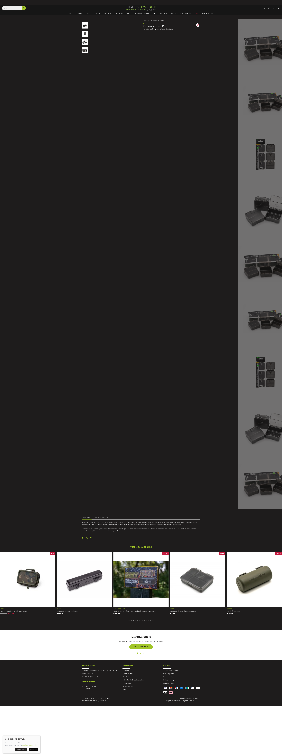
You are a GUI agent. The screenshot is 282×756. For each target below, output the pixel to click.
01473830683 (89, 674)
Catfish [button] (97, 13)
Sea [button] (128, 13)
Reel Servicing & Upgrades (181, 13)
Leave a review (127, 686)
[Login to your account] (264, 8)
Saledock (103, 701)
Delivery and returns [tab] (101, 517)
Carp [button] (80, 13)
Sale (196, 13)
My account (126, 683)
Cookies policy (168, 674)
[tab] (129, 620)
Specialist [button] (107, 13)
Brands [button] (71, 13)
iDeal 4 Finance (207, 13)
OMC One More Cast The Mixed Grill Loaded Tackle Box (191, 611)
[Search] (14, 8)
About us (125, 670)
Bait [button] (154, 13)
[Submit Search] (24, 8)
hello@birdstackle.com (94, 677)
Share (84, 535)
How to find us (127, 677)
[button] (274, 8)
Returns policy (168, 683)
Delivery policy (168, 680)
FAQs (124, 689)
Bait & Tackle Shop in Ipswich (133, 680)
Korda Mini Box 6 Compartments (239, 611)
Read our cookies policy (29, 745)
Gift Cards (163, 13)
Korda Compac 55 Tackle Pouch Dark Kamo (17, 611)
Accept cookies (21, 749)
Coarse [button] (88, 13)
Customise (33, 749)
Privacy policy (168, 677)
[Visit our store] (269, 8)
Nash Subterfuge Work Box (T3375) (70, 611)
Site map (107, 698)
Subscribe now (141, 647)
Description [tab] (87, 517)
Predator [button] (119, 13)
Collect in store (127, 674)
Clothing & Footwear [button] (141, 13)
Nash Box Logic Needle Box (124, 611)
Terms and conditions (171, 670)
